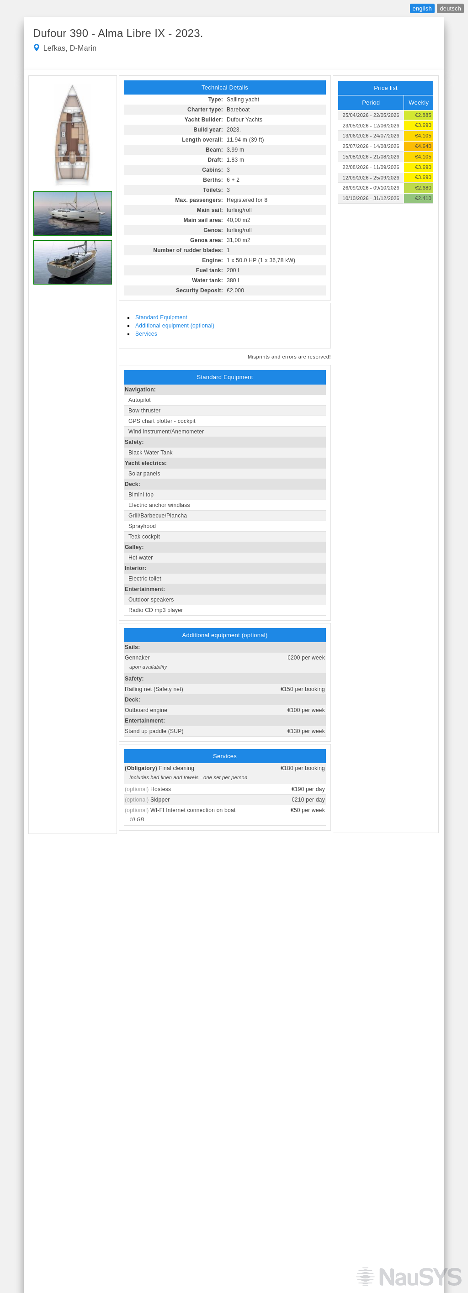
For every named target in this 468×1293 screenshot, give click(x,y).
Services (146, 334)
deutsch (450, 8)
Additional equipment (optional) (174, 325)
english (422, 8)
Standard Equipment (161, 317)
